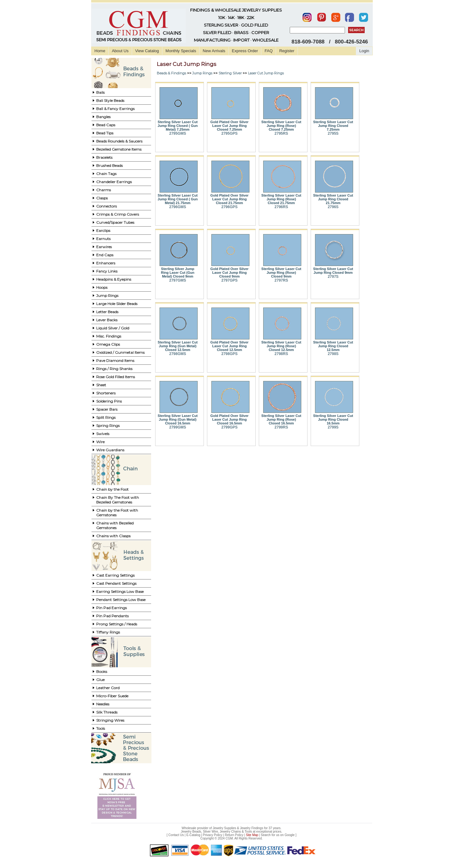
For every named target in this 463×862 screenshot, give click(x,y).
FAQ (268, 50)
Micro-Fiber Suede (112, 696)
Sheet (101, 385)
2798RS (281, 354)
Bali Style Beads (110, 100)
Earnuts (103, 238)
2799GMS (177, 427)
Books (101, 671)
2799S (333, 427)
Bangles (103, 116)
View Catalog (147, 50)
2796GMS (177, 207)
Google (289, 835)
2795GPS (229, 133)
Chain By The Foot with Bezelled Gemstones (117, 499)
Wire (100, 441)
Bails (100, 92)
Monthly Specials (180, 50)
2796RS (281, 207)
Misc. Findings (108, 336)
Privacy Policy (212, 835)
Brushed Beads (109, 165)
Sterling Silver (230, 73)
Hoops (101, 287)
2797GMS (177, 280)
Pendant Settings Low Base (120, 599)
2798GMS (177, 354)
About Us (120, 50)
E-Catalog (193, 835)
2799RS (281, 427)
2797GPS (229, 280)
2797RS (281, 280)
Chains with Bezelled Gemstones (115, 525)
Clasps (102, 198)
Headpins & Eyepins (113, 279)
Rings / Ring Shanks (114, 368)
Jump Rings (107, 295)
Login (364, 50)
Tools (100, 728)
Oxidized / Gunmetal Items (120, 352)
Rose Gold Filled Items (115, 376)
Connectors (106, 206)
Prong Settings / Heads (116, 624)
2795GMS (177, 133)
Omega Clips (108, 344)
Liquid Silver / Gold (112, 328)
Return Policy (234, 835)
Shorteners (106, 393)
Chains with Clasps (113, 536)
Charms (103, 190)
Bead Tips (104, 133)
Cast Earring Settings (115, 575)
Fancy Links (106, 271)
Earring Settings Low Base (120, 591)
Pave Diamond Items (115, 360)
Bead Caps (105, 125)
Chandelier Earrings (114, 181)
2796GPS (229, 207)
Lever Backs (106, 320)
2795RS (281, 133)
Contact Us (176, 835)
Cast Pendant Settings (116, 583)
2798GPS (229, 354)
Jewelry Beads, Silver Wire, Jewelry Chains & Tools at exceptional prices (231, 831)
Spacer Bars (106, 409)
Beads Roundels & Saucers (119, 141)
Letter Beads (107, 311)
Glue (100, 679)
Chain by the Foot (112, 489)
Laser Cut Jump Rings (266, 73)
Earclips (103, 230)
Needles (102, 704)
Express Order (245, 50)
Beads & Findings (171, 73)
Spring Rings (108, 425)
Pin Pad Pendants (112, 616)
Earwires (104, 246)
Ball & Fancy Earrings (115, 108)
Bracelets (104, 157)
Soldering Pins (109, 401)
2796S (333, 207)
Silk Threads (106, 712)
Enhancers (105, 263)
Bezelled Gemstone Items (118, 149)
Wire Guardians (110, 450)
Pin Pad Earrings (111, 607)
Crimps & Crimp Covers (117, 214)
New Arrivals (214, 50)
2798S (333, 354)
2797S (333, 276)
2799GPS (229, 427)
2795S (333, 133)
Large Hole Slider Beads (116, 303)
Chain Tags (106, 173)
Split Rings (106, 417)
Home (100, 50)
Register (286, 50)
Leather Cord (108, 687)
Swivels (102, 433)
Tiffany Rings (108, 632)
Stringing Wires (110, 720)
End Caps (104, 255)
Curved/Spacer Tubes (115, 222)
